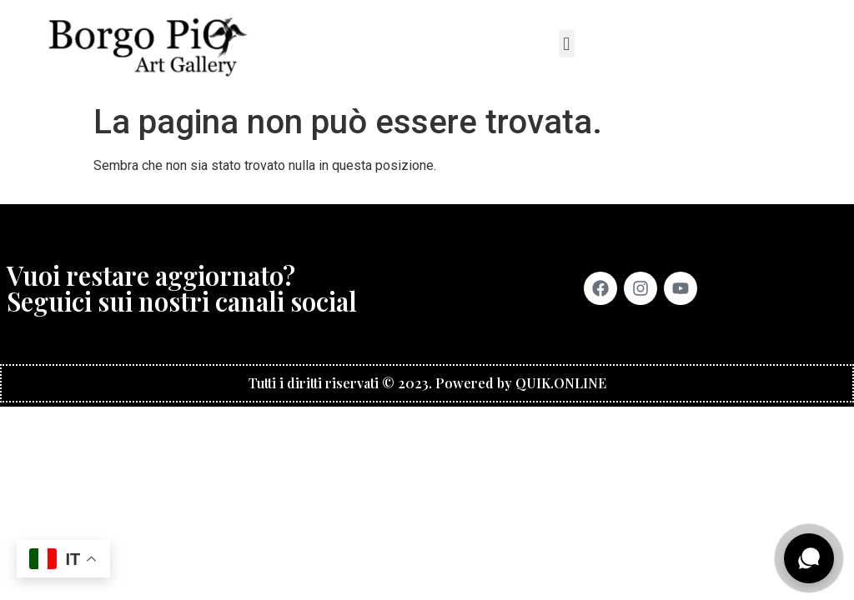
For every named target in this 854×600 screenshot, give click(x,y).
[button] (567, 44)
